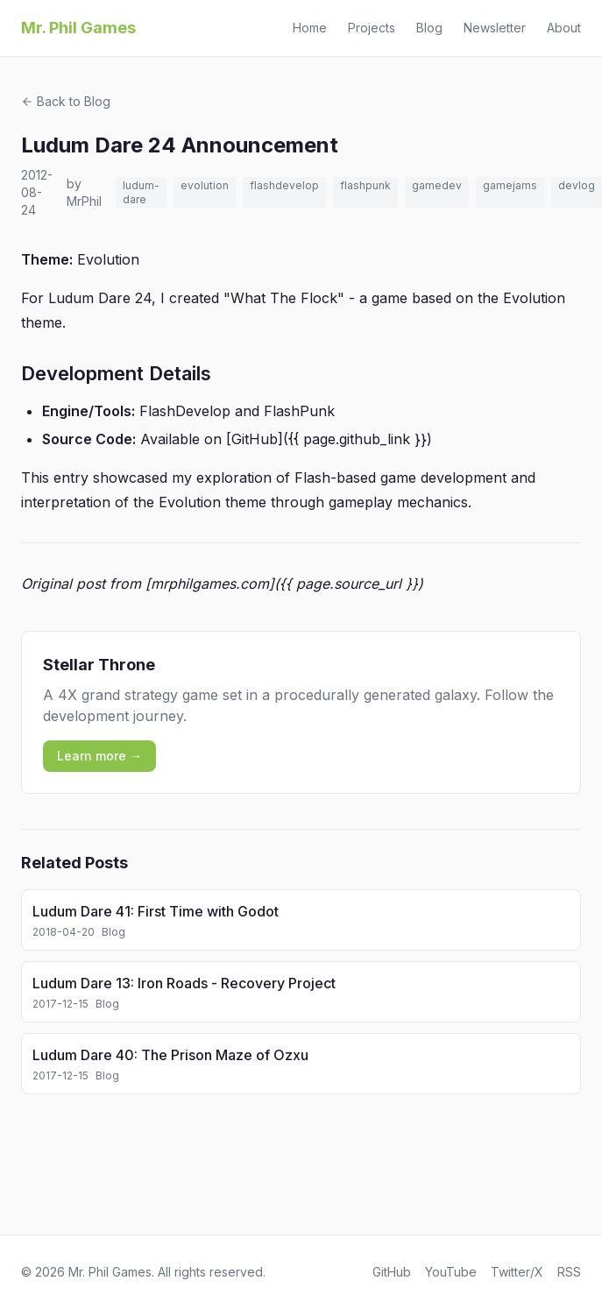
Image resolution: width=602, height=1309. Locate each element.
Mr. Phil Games (78, 27)
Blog (429, 27)
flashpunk (365, 185)
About (564, 27)
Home (310, 27)
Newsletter (495, 27)
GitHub (391, 1271)
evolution (205, 185)
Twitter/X (517, 1271)
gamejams (510, 185)
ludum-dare (141, 192)
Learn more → (99, 755)
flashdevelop (284, 185)
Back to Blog (65, 101)
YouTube (451, 1271)
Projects (371, 27)
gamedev (437, 185)
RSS (569, 1271)
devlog (576, 185)
